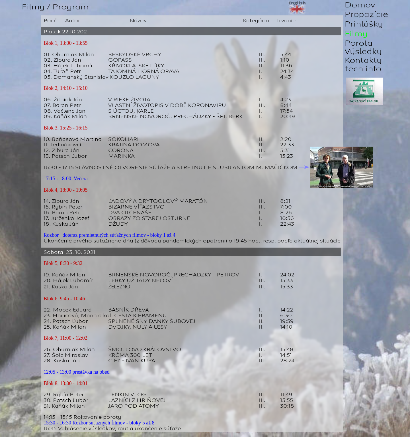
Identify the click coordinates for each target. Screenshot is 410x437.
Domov (360, 5)
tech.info (363, 68)
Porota (359, 43)
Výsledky (363, 51)
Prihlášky (364, 24)
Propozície (366, 14)
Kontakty (363, 60)
